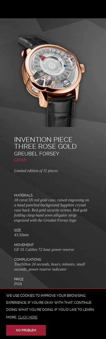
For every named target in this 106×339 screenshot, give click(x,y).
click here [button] (27, 317)
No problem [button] (26, 330)
